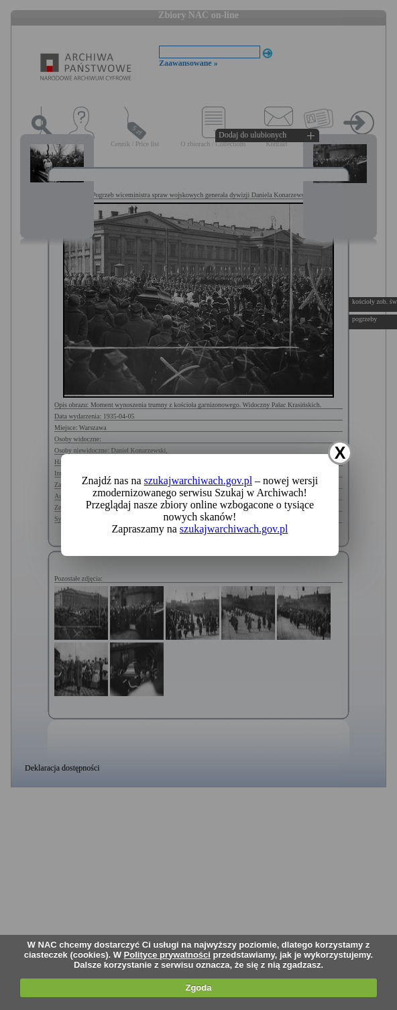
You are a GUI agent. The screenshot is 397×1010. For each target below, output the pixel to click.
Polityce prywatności (167, 955)
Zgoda (198, 988)
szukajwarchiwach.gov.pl (198, 480)
